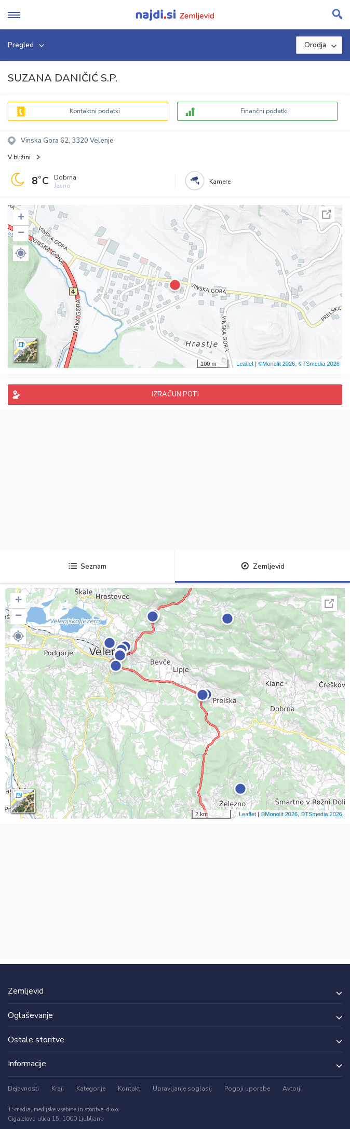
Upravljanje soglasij (182, 1088)
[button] (21, 253)
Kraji (57, 1088)
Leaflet (244, 364)
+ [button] (21, 218)
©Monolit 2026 (276, 364)
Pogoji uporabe (247, 1088)
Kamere (220, 181)
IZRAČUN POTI (175, 394)
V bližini (19, 157)
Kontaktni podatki (95, 111)
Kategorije (90, 1088)
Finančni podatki (264, 111)
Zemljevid (263, 566)
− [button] (21, 233)
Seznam (87, 566)
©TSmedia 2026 (319, 364)
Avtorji (292, 1088)
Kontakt (129, 1088)
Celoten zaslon (326, 214)
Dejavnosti (23, 1088)
